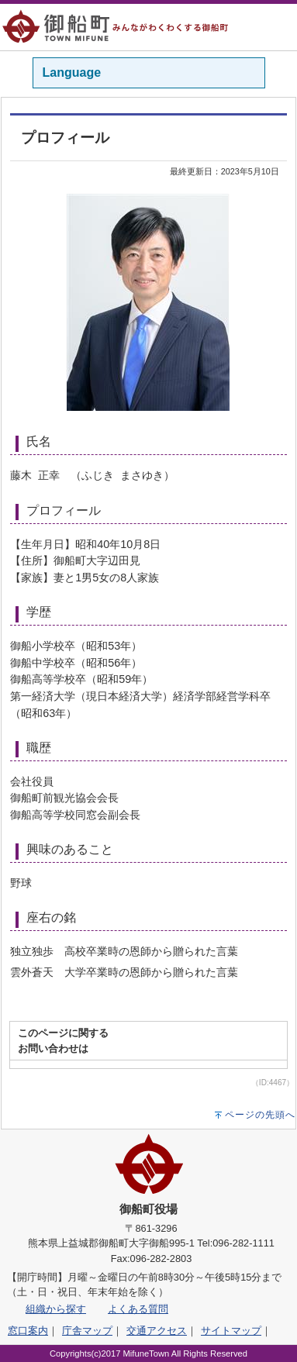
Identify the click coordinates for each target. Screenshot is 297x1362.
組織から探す (56, 1309)
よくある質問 (138, 1309)
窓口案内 (28, 1330)
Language (72, 72)
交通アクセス (156, 1330)
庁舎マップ (87, 1330)
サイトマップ (231, 1330)
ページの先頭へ (260, 1114)
